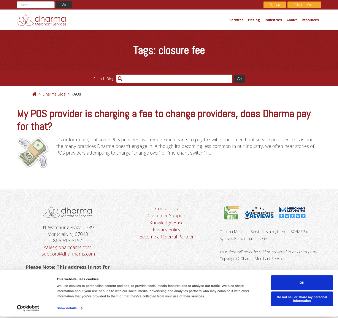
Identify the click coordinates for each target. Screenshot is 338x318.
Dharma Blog (54, 94)
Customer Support (167, 216)
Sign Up (275, 5)
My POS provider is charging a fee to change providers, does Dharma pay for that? (164, 120)
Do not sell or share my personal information (302, 300)
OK (302, 284)
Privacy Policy (166, 230)
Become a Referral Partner (167, 237)
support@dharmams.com (68, 254)
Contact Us (166, 209)
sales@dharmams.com (67, 248)
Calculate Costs (304, 5)
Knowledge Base (167, 223)
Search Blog (103, 78)
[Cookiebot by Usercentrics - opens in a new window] (28, 309)
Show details (67, 309)
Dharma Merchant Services (122, 20)
